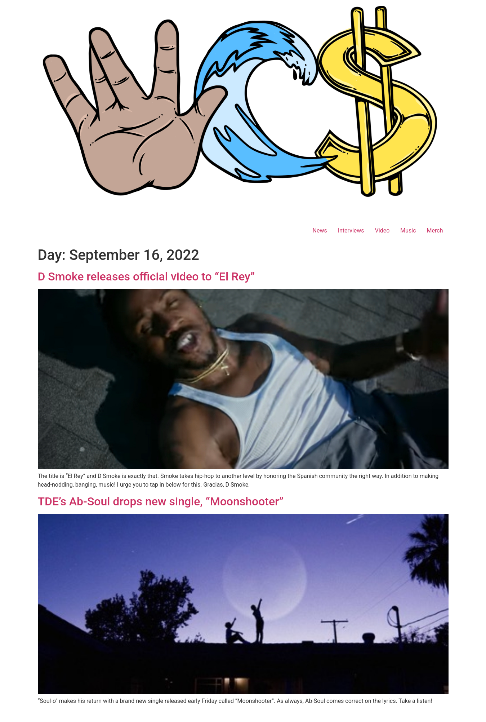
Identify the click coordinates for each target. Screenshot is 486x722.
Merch (435, 230)
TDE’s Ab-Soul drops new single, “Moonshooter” (161, 501)
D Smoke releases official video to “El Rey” (146, 276)
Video (382, 230)
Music (408, 230)
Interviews (351, 230)
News (319, 230)
